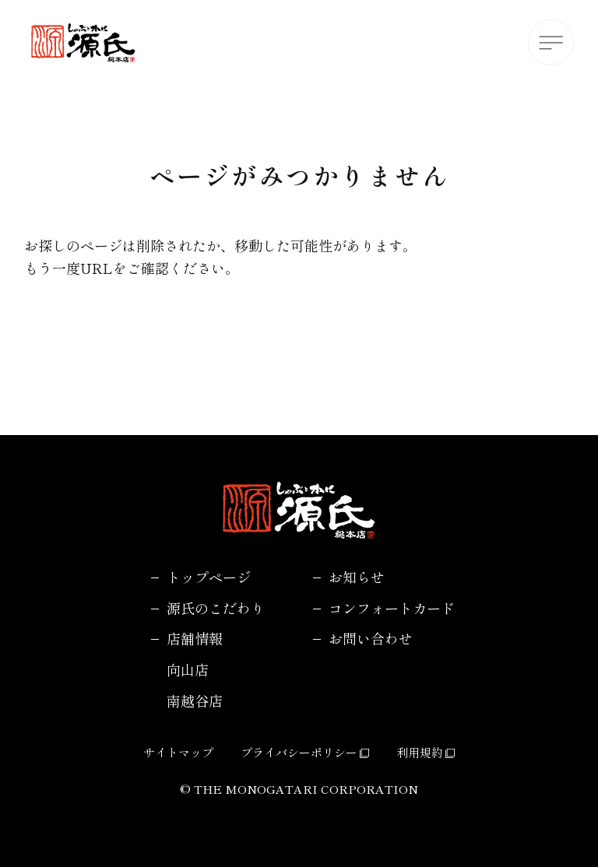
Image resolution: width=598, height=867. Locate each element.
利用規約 (425, 752)
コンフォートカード (392, 608)
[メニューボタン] (551, 42)
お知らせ (357, 577)
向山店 (188, 669)
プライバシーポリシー (305, 752)
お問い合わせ (371, 638)
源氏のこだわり (216, 608)
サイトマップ (178, 752)
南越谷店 (195, 700)
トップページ (209, 577)
